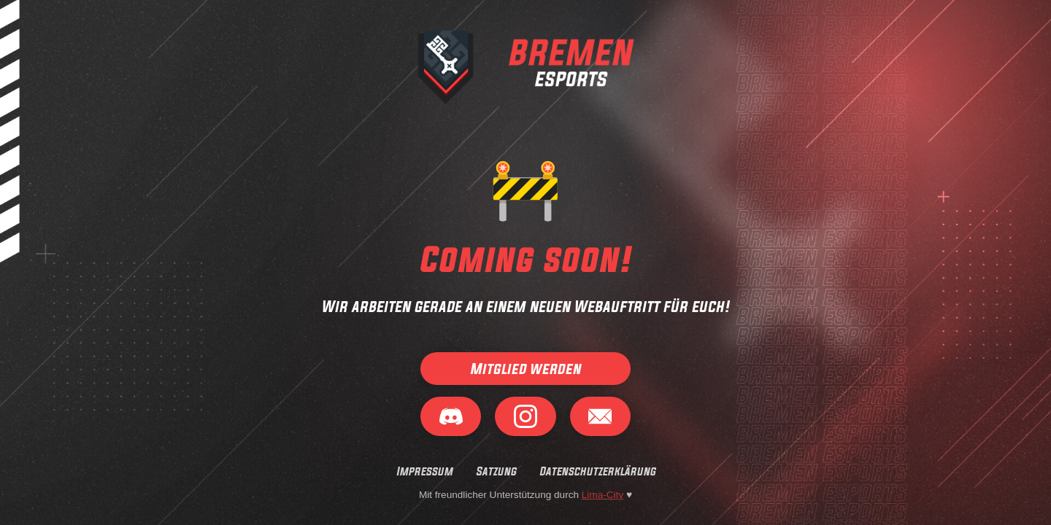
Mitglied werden (525, 369)
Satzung (496, 471)
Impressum (424, 471)
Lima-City (602, 494)
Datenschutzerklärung (597, 471)
